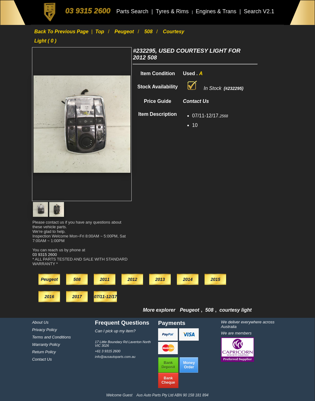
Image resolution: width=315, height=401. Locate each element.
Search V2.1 (259, 11)
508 (149, 31)
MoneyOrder (189, 365)
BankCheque (168, 380)
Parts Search (133, 11)
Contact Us (42, 359)
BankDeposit (168, 365)
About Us (40, 322)
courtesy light (235, 310)
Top (100, 31)
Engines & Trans (217, 11)
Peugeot (124, 31)
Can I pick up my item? (115, 331)
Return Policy (44, 352)
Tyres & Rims (173, 11)
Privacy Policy (44, 329)
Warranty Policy (46, 344)
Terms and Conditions (51, 337)
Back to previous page (62, 31)
